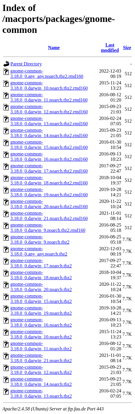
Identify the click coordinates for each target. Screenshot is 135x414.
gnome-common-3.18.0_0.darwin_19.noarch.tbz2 (41, 310)
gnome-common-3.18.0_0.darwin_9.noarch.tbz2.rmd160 (47, 227)
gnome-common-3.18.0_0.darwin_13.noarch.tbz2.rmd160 (49, 121)
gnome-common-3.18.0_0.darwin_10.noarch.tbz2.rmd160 (49, 85)
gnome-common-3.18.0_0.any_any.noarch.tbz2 (38, 251)
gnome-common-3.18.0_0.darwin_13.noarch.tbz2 (41, 393)
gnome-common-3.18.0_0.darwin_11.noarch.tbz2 (41, 346)
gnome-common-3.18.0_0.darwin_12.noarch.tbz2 (41, 370)
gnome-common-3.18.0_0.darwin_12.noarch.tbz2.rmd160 (49, 109)
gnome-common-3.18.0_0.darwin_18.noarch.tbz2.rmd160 (49, 180)
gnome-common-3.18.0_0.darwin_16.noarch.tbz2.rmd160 (49, 156)
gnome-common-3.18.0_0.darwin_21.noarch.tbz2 (41, 358)
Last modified (110, 47)
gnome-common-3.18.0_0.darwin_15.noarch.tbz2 (41, 298)
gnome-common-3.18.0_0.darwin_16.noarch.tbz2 (41, 322)
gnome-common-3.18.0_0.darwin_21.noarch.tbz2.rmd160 (49, 216)
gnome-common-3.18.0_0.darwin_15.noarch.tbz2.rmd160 (49, 144)
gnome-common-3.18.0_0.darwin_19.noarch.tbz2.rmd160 (49, 192)
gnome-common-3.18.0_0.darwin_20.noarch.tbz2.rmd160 (49, 204)
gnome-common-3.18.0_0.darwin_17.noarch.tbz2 (41, 263)
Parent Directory (26, 63)
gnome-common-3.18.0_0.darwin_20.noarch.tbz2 (41, 287)
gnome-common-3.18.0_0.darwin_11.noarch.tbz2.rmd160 (49, 97)
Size (127, 47)
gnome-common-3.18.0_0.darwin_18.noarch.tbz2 (41, 275)
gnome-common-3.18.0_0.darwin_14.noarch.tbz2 (41, 381)
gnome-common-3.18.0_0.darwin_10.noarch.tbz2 (41, 334)
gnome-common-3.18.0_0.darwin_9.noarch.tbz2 (40, 239)
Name (54, 47)
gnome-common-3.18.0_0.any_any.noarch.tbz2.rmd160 (46, 73)
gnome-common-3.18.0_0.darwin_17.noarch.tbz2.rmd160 (49, 168)
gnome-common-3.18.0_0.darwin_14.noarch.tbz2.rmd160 (49, 133)
